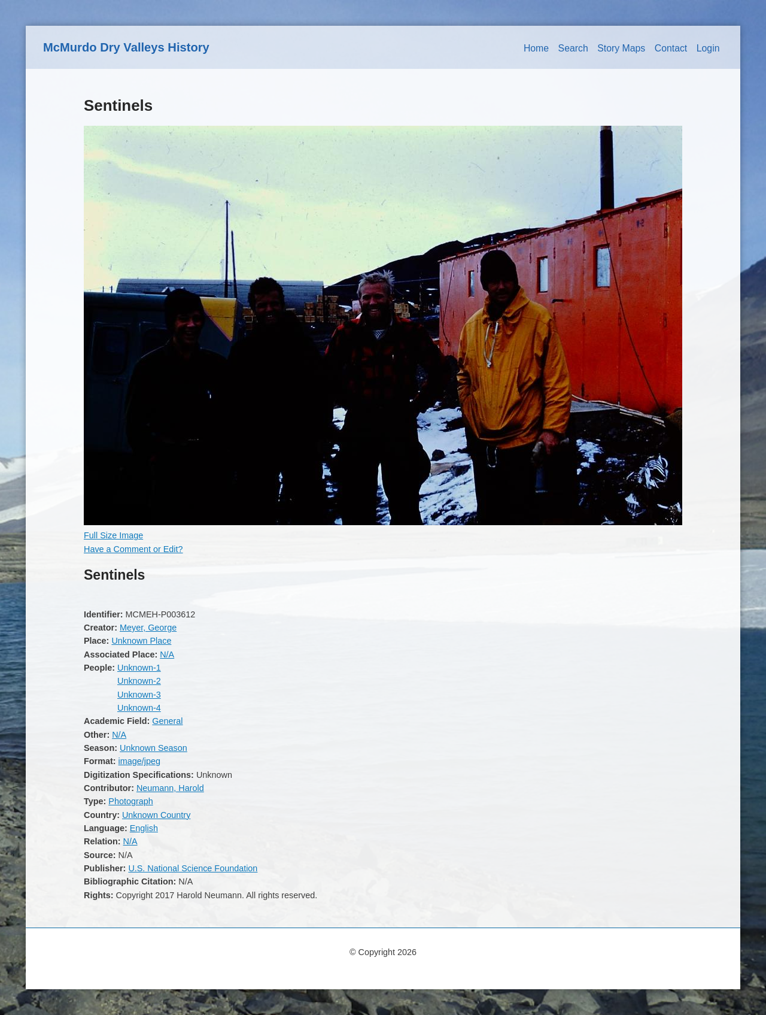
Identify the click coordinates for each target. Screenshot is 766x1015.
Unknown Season (153, 748)
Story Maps (621, 48)
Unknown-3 (139, 694)
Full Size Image (113, 535)
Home (536, 48)
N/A (167, 654)
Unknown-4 (139, 708)
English (144, 828)
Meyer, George (148, 627)
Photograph (130, 801)
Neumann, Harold (170, 788)
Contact (671, 48)
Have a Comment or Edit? (133, 549)
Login (708, 48)
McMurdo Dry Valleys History (126, 47)
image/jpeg (139, 761)
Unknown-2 (139, 681)
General (167, 721)
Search (573, 48)
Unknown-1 (139, 667)
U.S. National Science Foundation (192, 868)
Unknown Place (141, 641)
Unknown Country (156, 815)
